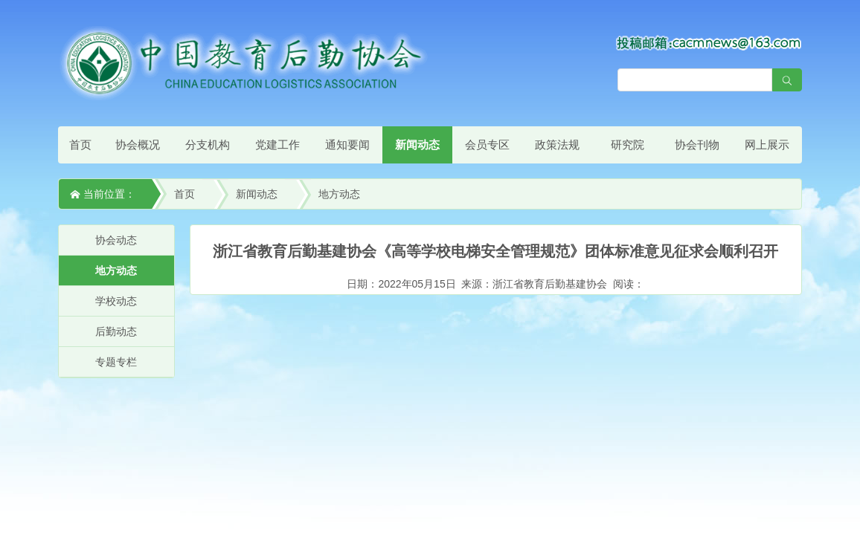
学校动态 (116, 301)
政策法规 (557, 144)
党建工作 (277, 144)
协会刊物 (697, 144)
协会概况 (137, 144)
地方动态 (339, 194)
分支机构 (207, 144)
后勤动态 (116, 331)
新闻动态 (417, 144)
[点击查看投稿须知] (709, 42)
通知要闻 (347, 144)
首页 (80, 144)
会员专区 (487, 144)
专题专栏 (116, 362)
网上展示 (767, 144)
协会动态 (116, 240)
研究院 (627, 144)
